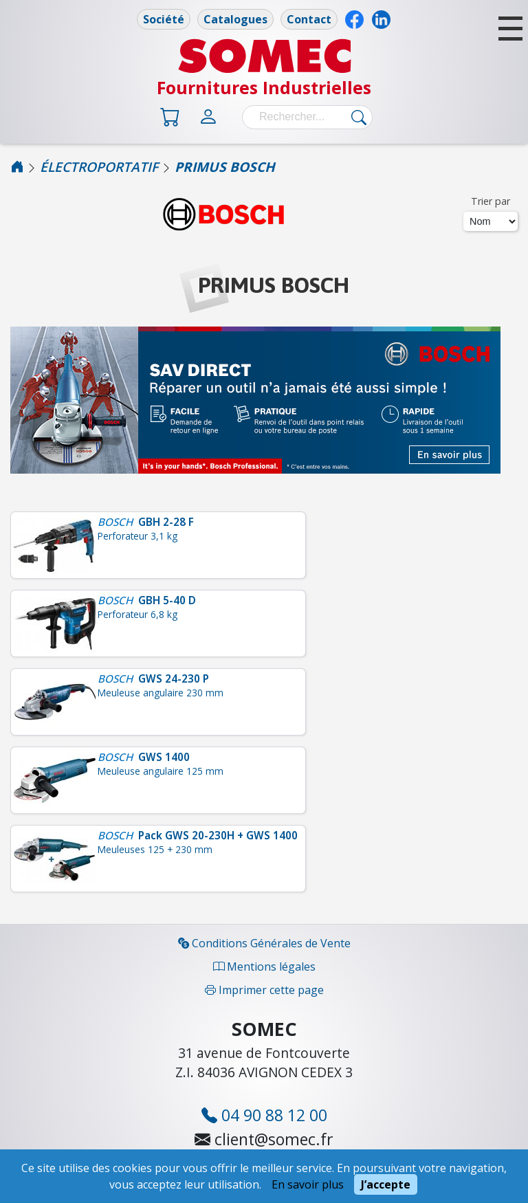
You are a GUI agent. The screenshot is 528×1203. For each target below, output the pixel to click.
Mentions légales (264, 966)
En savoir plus (308, 1184)
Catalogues (235, 19)
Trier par (490, 201)
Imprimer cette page (264, 989)
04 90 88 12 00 (264, 1115)
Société (163, 19)
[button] (510, 28)
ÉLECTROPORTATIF (99, 166)
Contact (309, 19)
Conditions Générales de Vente (264, 943)
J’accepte (385, 1184)
